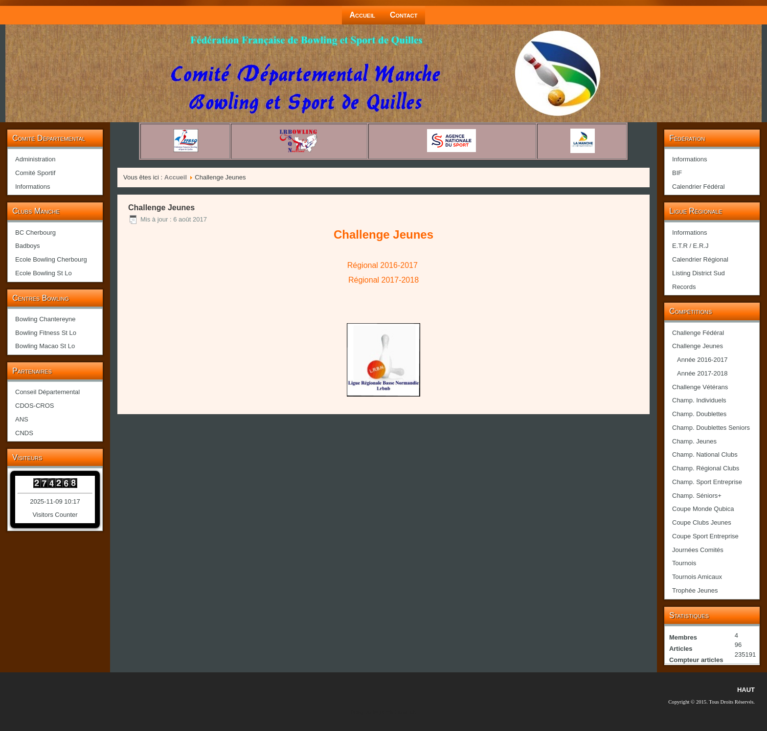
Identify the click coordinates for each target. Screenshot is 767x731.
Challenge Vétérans (700, 387)
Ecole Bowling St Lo (43, 273)
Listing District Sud (698, 273)
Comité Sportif (35, 173)
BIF (677, 173)
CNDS (24, 433)
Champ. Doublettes (699, 414)
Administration (35, 159)
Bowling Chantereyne (45, 319)
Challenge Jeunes (697, 346)
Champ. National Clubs (705, 454)
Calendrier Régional (700, 259)
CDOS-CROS (34, 405)
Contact (404, 15)
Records (684, 286)
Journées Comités (697, 550)
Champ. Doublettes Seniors (711, 427)
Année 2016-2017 (702, 359)
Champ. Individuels (699, 400)
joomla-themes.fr (397, 712)
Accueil (362, 15)
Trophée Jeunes (695, 590)
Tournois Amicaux (697, 576)
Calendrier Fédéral (698, 186)
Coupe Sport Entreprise (705, 536)
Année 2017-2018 (702, 373)
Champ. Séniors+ (697, 495)
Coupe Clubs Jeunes (701, 522)
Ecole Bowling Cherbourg (51, 259)
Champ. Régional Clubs (705, 468)
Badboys (27, 245)
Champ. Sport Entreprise (707, 482)
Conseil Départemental (47, 392)
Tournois (684, 563)
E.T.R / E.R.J (690, 245)
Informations (32, 186)
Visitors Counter (54, 514)
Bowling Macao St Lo (45, 346)
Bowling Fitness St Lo (45, 332)
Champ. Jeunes (694, 441)
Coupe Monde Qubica (703, 508)
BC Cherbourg (35, 232)
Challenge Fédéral (698, 332)
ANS (21, 419)
